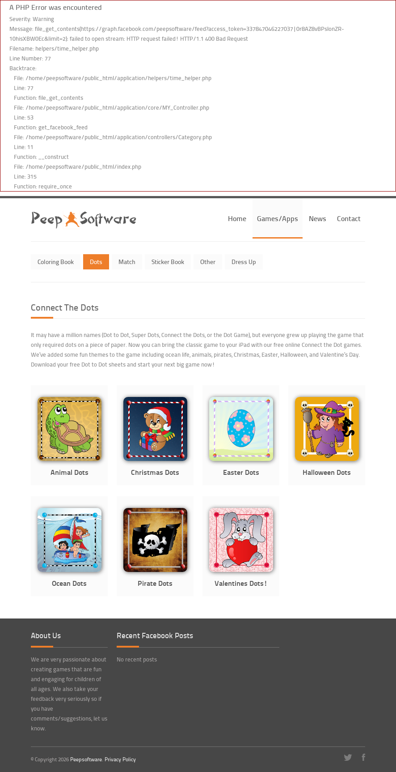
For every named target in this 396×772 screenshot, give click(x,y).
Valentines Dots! (241, 583)
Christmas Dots (155, 472)
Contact (349, 218)
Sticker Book (168, 261)
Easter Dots (241, 472)
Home (237, 218)
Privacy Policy (120, 759)
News (317, 218)
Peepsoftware (86, 759)
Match (126, 261)
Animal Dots (69, 472)
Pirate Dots (155, 583)
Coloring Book (56, 261)
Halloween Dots (327, 472)
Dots (96, 261)
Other (207, 261)
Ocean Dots (69, 583)
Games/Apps (277, 218)
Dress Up (244, 261)
